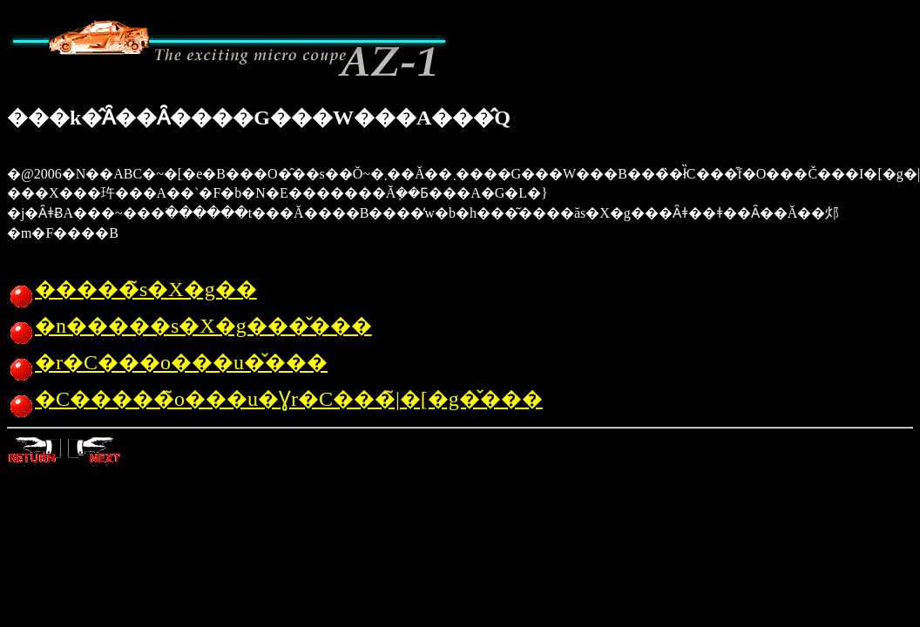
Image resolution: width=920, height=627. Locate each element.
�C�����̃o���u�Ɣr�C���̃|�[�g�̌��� (275, 399)
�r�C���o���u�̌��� (167, 362)
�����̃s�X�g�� (132, 289)
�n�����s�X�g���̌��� (189, 325)
